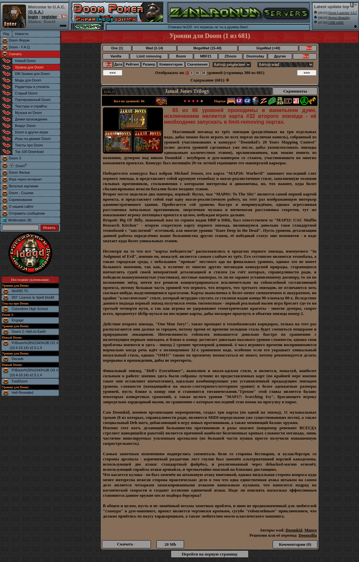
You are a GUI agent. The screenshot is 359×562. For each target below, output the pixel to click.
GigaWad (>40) (268, 48)
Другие (280, 56)
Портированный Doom (33, 100)
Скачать (15, 54)
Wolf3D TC (20, 291)
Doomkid (294, 530)
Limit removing (149, 56)
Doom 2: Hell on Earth (29, 331)
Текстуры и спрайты (31, 106)
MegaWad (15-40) (207, 48)
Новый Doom (25, 61)
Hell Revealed (22, 392)
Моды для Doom (28, 80)
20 (203, 73)
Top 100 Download (29, 152)
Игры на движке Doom (33, 139)
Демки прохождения (31, 119)
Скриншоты (295, 91)
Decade (18, 359)
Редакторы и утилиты (32, 87)
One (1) (117, 48)
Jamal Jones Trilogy (187, 91)
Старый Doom (26, 93)
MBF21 (205, 56)
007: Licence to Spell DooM (33, 297)
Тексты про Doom (29, 145)
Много (310, 530)
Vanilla (115, 56)
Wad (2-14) (154, 48)
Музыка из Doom (28, 113)
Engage (18, 320)
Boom (181, 56)
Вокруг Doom (25, 126)
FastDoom (20, 381)
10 (197, 73)
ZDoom (231, 56)
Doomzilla (308, 535)
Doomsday (255, 56)
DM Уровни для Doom (32, 74)
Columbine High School (30, 309)
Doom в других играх (31, 132)
